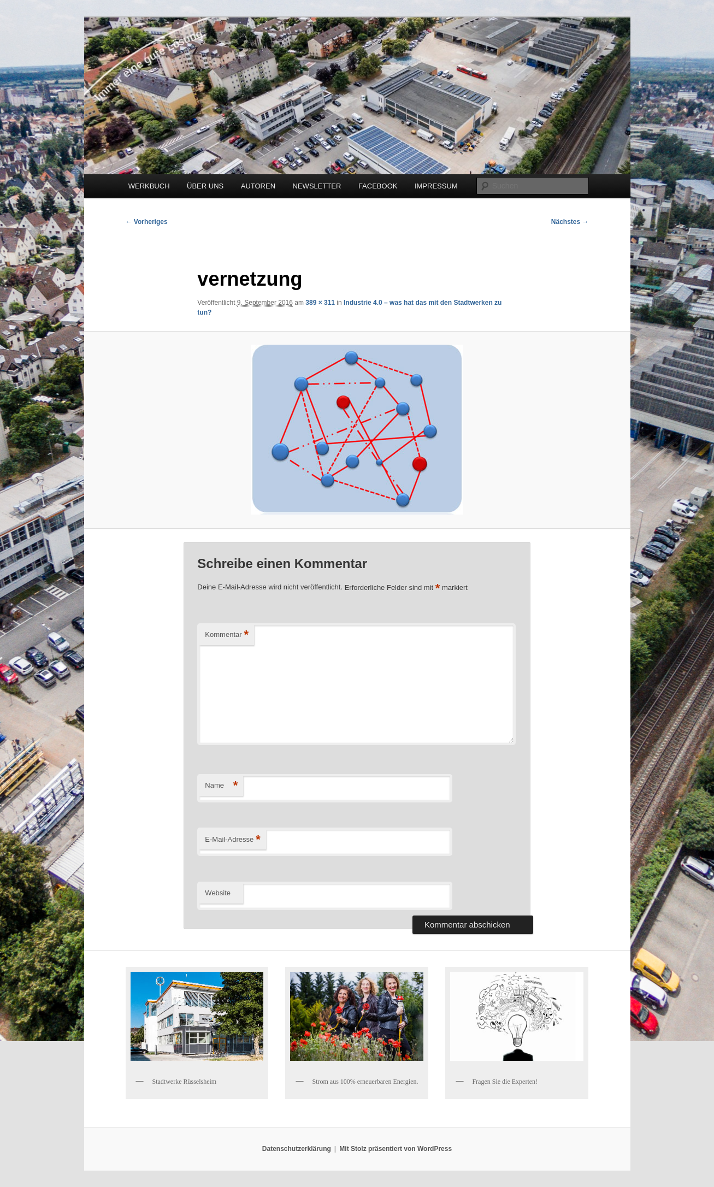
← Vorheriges (147, 222)
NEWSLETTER (317, 186)
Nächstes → (570, 222)
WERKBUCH (149, 186)
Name (221, 786)
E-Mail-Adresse (232, 840)
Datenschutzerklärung (296, 1149)
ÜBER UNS (205, 186)
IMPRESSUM (436, 186)
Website (218, 893)
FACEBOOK (378, 186)
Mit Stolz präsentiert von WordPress (395, 1149)
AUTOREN (258, 186)
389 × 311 (320, 302)
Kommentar (227, 635)
